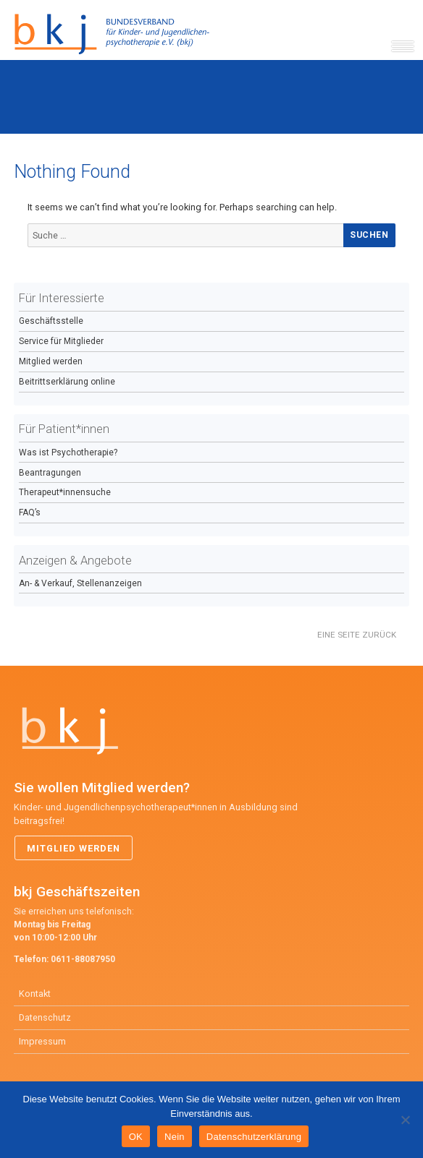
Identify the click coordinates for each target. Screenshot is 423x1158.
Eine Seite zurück (356, 635)
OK (136, 1136)
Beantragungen (50, 473)
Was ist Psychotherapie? (68, 452)
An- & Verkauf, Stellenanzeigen (80, 583)
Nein (174, 1136)
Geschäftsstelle (51, 321)
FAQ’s (30, 512)
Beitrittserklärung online (67, 382)
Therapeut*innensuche (65, 492)
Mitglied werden (51, 361)
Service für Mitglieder (61, 341)
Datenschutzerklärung (253, 1136)
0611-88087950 (83, 959)
